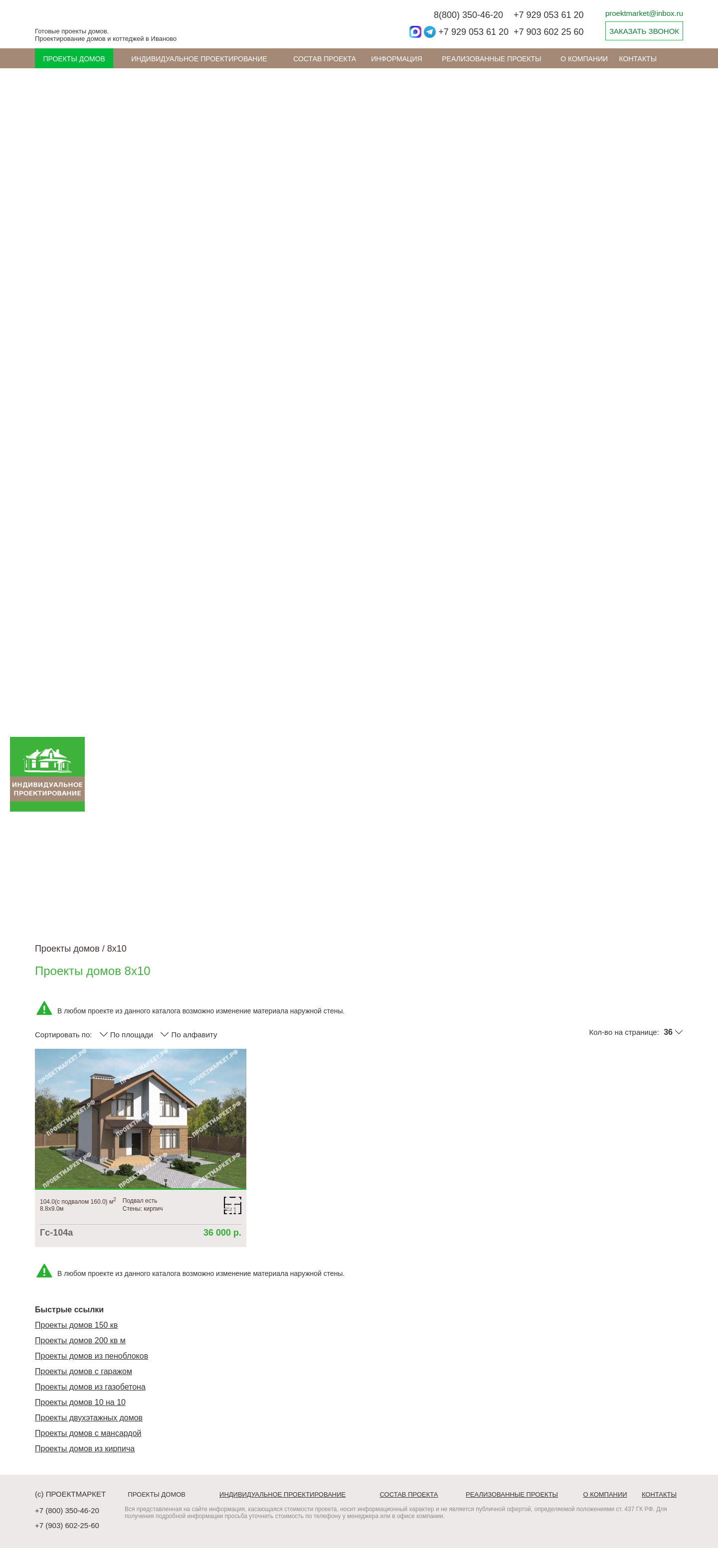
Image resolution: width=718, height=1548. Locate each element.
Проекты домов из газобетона (90, 1387)
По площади (126, 1034)
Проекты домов (74, 59)
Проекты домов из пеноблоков (91, 1356)
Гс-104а (56, 1233)
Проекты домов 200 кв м (80, 1340)
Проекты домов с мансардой (88, 1433)
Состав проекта (324, 59)
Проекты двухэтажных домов (89, 1417)
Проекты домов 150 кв (76, 1325)
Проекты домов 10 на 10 (80, 1402)
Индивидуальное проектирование (199, 59)
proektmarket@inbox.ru (644, 13)
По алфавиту (188, 1034)
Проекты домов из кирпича (85, 1448)
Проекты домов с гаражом (83, 1371)
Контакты (638, 59)
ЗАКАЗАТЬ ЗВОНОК (644, 31)
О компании (584, 59)
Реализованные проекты (491, 59)
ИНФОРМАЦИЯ (396, 59)
